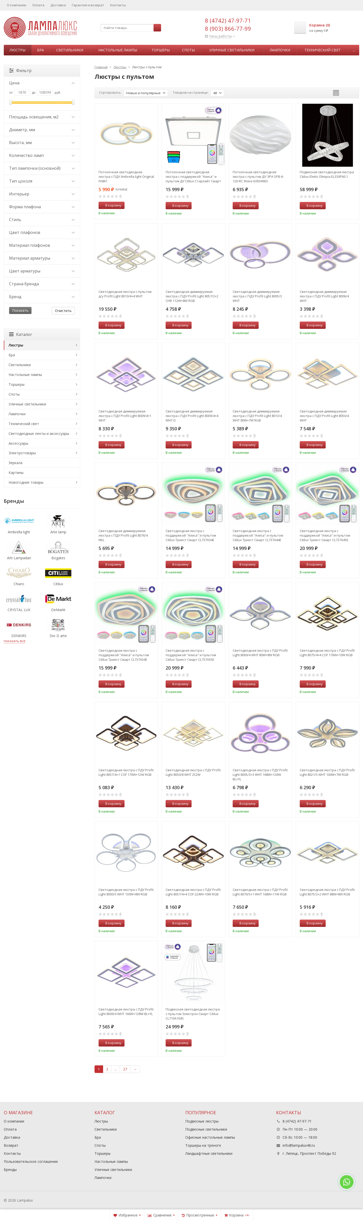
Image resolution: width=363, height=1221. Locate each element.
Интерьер (42, 193)
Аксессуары (18, 443)
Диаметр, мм (42, 129)
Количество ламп (42, 155)
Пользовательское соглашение (31, 1161)
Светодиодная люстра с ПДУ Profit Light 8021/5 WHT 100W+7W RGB (327, 772)
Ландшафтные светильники (208, 1153)
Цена (42, 82)
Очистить (63, 310)
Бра (40, 50)
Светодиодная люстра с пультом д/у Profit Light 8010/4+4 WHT (125, 293)
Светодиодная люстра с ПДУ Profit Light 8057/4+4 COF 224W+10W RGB (193, 891)
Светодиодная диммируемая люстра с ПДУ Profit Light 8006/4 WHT (324, 296)
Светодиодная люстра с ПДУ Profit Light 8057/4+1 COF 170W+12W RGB (126, 772)
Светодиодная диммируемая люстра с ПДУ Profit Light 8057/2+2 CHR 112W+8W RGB (192, 296)
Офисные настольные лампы (210, 1137)
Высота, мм (42, 142)
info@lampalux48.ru (299, 1145)
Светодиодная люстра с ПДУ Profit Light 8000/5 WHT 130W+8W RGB (126, 891)
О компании (16, 5)
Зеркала (15, 462)
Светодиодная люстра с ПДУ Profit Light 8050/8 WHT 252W (193, 772)
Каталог (20, 334)
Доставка (58, 5)
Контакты (118, 5)
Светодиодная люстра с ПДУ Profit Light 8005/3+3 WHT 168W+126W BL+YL (260, 774)
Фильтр (20, 70)
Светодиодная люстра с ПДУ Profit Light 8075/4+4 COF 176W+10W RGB (327, 652)
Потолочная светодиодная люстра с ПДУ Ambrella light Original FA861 (126, 176)
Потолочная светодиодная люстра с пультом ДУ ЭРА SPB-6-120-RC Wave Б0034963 (258, 176)
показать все (14, 641)
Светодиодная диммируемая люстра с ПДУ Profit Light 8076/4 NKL (123, 535)
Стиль (42, 219)
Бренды (10, 1169)
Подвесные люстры (202, 1121)
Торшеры (161, 50)
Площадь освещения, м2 (42, 116)
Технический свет (323, 50)
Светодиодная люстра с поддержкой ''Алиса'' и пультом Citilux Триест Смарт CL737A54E (124, 655)
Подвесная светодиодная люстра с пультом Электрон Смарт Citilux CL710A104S (193, 1014)
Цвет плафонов (42, 232)
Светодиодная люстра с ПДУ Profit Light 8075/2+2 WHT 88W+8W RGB (327, 891)
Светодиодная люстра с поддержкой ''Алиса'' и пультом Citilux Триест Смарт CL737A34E (191, 535)
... (354, 50)
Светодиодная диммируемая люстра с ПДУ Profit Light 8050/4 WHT (324, 416)
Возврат (11, 1145)
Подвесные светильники (206, 1129)
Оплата (38, 5)
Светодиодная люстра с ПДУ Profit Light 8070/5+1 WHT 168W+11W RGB (260, 891)
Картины (16, 472)
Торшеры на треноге (203, 1145)
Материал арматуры (42, 258)
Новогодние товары (26, 482)
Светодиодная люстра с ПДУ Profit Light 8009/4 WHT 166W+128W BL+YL (126, 1011)
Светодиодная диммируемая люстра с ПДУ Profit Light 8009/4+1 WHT (125, 416)
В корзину (111, 205)
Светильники (69, 50)
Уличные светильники (231, 50)
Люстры (17, 50)
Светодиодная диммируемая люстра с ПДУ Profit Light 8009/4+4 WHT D (192, 416)
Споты (188, 50)
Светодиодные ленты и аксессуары (39, 433)
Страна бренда (42, 283)
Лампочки (280, 50)
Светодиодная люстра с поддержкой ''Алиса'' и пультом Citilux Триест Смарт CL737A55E (191, 655)
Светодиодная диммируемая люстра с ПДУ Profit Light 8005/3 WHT (257, 296)
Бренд (42, 296)
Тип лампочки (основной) (42, 168)
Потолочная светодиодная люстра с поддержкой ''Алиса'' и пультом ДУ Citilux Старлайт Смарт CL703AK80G (193, 176)
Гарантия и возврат (88, 5)
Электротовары (22, 452)
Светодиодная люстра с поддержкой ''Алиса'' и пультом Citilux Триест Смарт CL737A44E (258, 535)
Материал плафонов (42, 245)
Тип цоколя (42, 181)
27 (125, 1069)
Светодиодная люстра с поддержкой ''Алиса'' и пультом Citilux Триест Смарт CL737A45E (325, 535)
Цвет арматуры (42, 270)
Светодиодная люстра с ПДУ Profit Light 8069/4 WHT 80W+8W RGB (260, 652)
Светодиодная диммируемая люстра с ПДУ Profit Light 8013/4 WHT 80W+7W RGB (257, 416)
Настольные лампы (117, 50)
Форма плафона (42, 206)
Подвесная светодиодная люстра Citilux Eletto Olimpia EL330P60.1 (327, 174)
